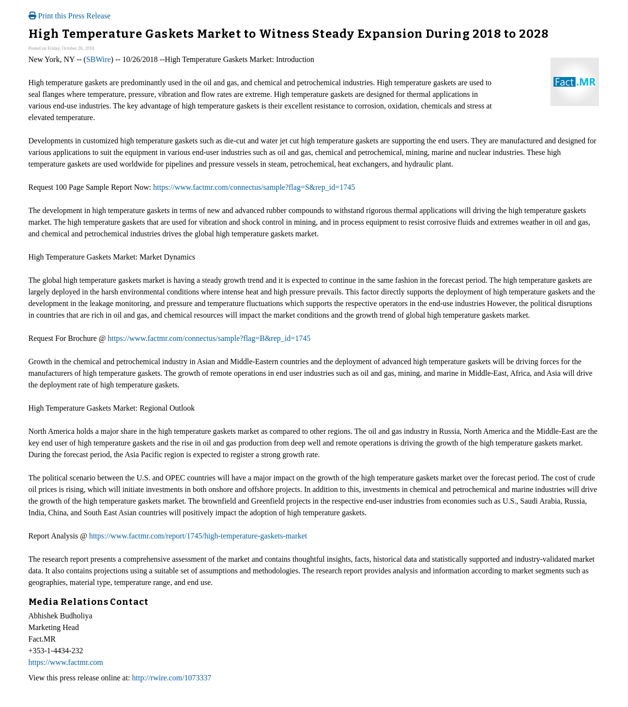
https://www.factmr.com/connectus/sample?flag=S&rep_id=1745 (254, 187)
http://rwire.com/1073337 (172, 678)
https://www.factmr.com (66, 662)
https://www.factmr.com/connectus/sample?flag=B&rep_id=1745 (209, 338)
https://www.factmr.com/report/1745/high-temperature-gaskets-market (198, 536)
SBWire (98, 59)
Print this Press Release (70, 16)
